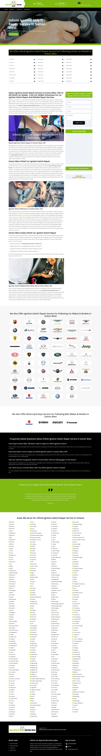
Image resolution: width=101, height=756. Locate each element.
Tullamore (76, 643)
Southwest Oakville (78, 568)
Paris (53, 656)
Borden (12, 597)
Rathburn (54, 703)
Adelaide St (12, 533)
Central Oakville (14, 663)
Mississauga (55, 601)
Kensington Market (36, 705)
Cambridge (12, 641)
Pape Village (55, 654)
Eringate (33, 592)
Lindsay (54, 544)
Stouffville (76, 590)
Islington (33, 694)
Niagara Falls (55, 634)
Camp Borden (13, 643)
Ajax (11, 537)
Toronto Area (77, 632)
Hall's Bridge (34, 645)
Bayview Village (13, 573)
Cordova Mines (13, 698)
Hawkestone (34, 654)
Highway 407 (34, 670)
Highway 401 (34, 665)
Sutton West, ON (73, 749)
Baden (11, 566)
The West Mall (77, 619)
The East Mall (77, 610)
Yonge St (76, 705)
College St (12, 689)
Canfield (12, 648)
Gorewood (33, 632)
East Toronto (34, 566)
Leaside (54, 535)
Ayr (11, 564)
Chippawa (12, 665)
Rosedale (76, 526)
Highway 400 (34, 663)
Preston (54, 692)
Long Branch (55, 553)
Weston (75, 685)
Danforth (12, 709)
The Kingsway (77, 617)
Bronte (11, 619)
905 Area (12, 528)
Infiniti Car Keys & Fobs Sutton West (57, 729)
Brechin (12, 610)
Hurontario (34, 685)
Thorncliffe (76, 623)
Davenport (12, 712)
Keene (32, 700)
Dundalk (33, 548)
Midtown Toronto (56, 590)
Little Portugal (55, 550)
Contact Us (19, 9)
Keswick (33, 707)
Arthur (11, 557)
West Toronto (77, 681)
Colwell (11, 692)
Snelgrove (76, 566)
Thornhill (76, 628)
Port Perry (54, 687)
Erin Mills (33, 588)
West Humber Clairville (79, 676)
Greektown (34, 637)
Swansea (76, 606)
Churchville (12, 672)
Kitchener (54, 524)
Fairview (33, 599)
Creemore (12, 707)
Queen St (54, 698)
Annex (11, 550)
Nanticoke (54, 621)
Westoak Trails (77, 683)
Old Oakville (55, 643)
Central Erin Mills (14, 661)
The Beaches (77, 608)
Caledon (12, 634)
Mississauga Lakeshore (58, 603)
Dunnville (33, 555)
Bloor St (12, 588)
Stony (75, 588)
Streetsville (76, 595)
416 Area (12, 524)
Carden (11, 652)
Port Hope (54, 683)
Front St (33, 621)
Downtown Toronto (36, 539)
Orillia (53, 650)
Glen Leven (34, 630)
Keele (32, 698)
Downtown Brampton (36, 533)
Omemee (54, 645)
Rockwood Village (78, 524)
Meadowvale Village (57, 581)
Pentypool (54, 667)
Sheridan (76, 553)
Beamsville (12, 575)
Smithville (76, 564)
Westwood (76, 687)
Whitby (75, 689)
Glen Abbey (34, 628)
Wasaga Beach (77, 659)
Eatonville (33, 570)
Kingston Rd (34, 716)
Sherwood (76, 555)
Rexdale (54, 707)
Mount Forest (55, 612)
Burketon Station (14, 625)
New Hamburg (55, 623)
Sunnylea (76, 599)
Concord (12, 694)
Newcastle (54, 628)
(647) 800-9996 (14, 34)
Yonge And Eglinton (78, 703)
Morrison (54, 610)
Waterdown (76, 663)
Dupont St (33, 559)
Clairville (12, 674)
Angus (11, 548)
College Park (13, 687)
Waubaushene (77, 670)
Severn (75, 542)
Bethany (12, 579)
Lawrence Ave (55, 533)
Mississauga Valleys (57, 606)
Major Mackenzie (56, 557)
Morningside (55, 608)
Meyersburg (55, 584)
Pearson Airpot (56, 663)
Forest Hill (33, 617)
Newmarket (55, 630)
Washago (76, 661)
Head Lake (33, 656)
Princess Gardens (56, 694)
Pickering (54, 672)
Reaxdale (54, 705)
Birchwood (12, 584)
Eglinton (33, 575)
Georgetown (34, 625)
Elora (32, 584)
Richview (54, 714)
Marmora (54, 573)
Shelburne (76, 548)
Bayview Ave (13, 570)
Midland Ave (55, 588)
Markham (54, 566)
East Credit (33, 564)
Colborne (12, 685)
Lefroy (54, 537)
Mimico (54, 599)
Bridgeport (12, 612)
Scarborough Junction (79, 537)
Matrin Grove (55, 577)
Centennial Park (14, 659)
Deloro (11, 716)
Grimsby (33, 639)
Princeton (54, 696)
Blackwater (12, 586)
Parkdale (54, 661)
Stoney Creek (77, 586)
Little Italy (54, 548)
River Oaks (76, 522)
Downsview (34, 531)
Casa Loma (12, 654)
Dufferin (33, 546)
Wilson (75, 698)
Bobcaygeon (13, 590)
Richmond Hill (55, 709)
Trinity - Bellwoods (78, 639)
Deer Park (12, 714)
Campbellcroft (13, 645)
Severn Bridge (77, 544)
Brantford (12, 608)
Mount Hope (55, 614)
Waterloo (76, 667)
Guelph (33, 641)
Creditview (12, 705)
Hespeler (33, 659)
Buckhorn (12, 623)
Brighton (12, 614)
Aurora (11, 559)
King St (33, 712)
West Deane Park (78, 674)
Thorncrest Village (78, 625)
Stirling (75, 581)
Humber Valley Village (36, 681)
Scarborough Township (79, 539)
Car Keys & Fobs (13, 5)
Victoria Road (77, 654)
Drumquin (33, 544)
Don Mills (33, 524)
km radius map (79, 148)
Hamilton (33, 648)
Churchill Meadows (14, 670)
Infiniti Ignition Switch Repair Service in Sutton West (25, 44)
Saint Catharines (78, 533)
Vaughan (76, 650)
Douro (32, 528)
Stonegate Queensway (79, 584)
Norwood (54, 639)
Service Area (27, 9)
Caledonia (12, 639)
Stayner (75, 577)
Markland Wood (56, 568)
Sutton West (77, 603)
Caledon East (13, 637)
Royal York (76, 528)
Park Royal (55, 659)
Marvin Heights (56, 575)
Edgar (32, 573)
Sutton (75, 601)
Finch (32, 608)
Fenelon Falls (34, 603)
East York (33, 568)
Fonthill (33, 612)
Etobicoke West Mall (36, 597)
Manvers (54, 561)
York (75, 707)
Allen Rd (12, 542)
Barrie (11, 568)
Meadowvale (55, 579)
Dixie (32, 522)
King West (33, 714)
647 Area (12, 526)
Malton (54, 559)
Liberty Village (55, 542)
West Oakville (77, 678)
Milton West (55, 597)
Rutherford (76, 531)
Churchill (12, 667)
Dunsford (33, 557)
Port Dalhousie (56, 678)
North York (55, 637)
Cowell (11, 703)
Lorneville (54, 555)
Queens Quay (55, 700)
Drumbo (33, 542)
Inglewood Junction (36, 689)
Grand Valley (34, 634)
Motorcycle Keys (14, 745)
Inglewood (33, 687)
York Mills (76, 709)
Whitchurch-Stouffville (79, 692)
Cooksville (12, 696)
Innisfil (32, 692)
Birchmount (13, 581)
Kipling (54, 522)
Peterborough (55, 670)
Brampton (12, 606)
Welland (75, 672)
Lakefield (54, 528)
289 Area (12, 522)
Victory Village (77, 656)
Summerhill (76, 597)
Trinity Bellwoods (78, 641)
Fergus (33, 606)
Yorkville (76, 712)
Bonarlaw (12, 595)
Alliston (12, 544)
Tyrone (75, 645)
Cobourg (12, 683)
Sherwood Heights (78, 557)
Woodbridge (77, 700)
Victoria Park (77, 652)
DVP (32, 561)
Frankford (33, 619)
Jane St (33, 696)
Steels (75, 579)
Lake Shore (55, 526)
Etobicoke (33, 595)
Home (6, 9)
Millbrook (54, 592)
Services (11, 9)
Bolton (11, 592)
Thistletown (76, 621)
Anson (11, 553)
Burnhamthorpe (14, 630)
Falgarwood (34, 601)
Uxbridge (76, 648)
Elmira (32, 579)
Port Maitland (55, 685)
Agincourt (12, 535)
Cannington (13, 650)
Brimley (12, 617)
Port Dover (55, 681)
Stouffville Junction (78, 592)
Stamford (76, 575)
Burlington (12, 628)
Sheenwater (76, 546)
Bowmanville (13, 599)
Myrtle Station (55, 619)
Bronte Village (13, 621)
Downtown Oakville (36, 537)
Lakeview (54, 531)
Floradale (33, 610)
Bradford (12, 601)
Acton (11, 531)
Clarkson (12, 676)
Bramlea (12, 603)
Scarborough (77, 535)
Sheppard (76, 550)
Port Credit (55, 676)
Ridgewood (55, 716)
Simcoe (75, 559)
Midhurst (54, 586)
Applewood (12, 555)
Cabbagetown (13, 632)
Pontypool (54, 674)
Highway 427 (34, 672)
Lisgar (53, 546)
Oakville (54, 641)
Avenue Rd (12, 561)
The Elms (76, 612)
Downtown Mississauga (37, 535)
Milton (54, 595)
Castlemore (13, 656)
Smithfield (76, 561)
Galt (32, 623)
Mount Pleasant (56, 617)
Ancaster (12, 546)
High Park (33, 661)
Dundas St (33, 553)
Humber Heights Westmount (38, 678)
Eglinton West (34, 577)
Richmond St (55, 712)
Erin (32, 586)
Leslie (53, 539)
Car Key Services (14, 743)
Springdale (76, 570)
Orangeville (55, 648)
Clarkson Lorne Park (15, 678)
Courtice (12, 700)
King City (33, 709)
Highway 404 (34, 667)
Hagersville (34, 643)
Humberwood (34, 683)
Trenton (76, 637)
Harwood (33, 650)
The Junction (77, 614)
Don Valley (33, 526)
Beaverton (12, 577)
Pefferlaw (54, 665)
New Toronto (55, 625)
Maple (53, 564)
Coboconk (12, 681)
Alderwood (12, 539)
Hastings (33, 652)
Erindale (33, 590)
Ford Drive (33, 614)
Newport (54, 632)
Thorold (75, 630)
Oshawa (54, 652)
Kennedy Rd (34, 703)
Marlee (54, 570)
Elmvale (33, 581)
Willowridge (76, 696)
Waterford (76, 665)
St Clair (75, 573)
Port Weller (55, 689)
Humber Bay (34, 676)
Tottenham (76, 634)
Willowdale (76, 694)
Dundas (33, 550)
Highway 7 (33, 674)
